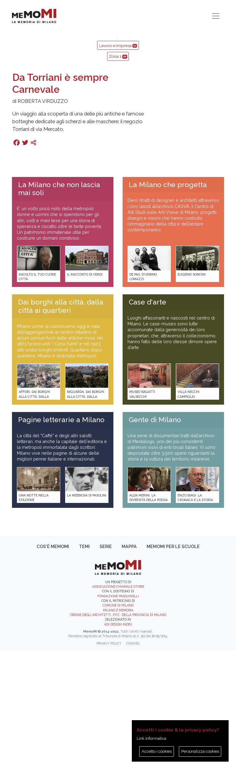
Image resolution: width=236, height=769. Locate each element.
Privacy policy (108, 761)
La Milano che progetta (168, 303)
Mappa (129, 664)
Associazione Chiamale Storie (118, 705)
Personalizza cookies (200, 751)
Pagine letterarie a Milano (61, 538)
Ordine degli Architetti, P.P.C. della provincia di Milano (118, 733)
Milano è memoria (118, 728)
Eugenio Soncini (192, 392)
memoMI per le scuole (173, 664)
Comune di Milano (118, 723)
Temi (84, 664)
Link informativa (151, 738)
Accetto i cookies (157, 751)
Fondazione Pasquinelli (118, 714)
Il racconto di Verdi (84, 392)
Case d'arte (147, 420)
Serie (106, 664)
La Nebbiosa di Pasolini (86, 613)
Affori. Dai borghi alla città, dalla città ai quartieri (34, 514)
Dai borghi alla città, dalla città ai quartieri (60, 424)
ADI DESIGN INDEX (118, 742)
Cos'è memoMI (53, 664)
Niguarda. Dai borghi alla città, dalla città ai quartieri (85, 514)
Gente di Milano (155, 538)
